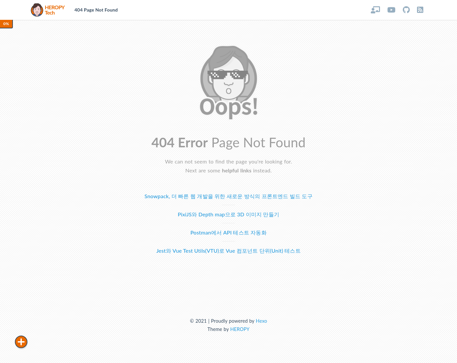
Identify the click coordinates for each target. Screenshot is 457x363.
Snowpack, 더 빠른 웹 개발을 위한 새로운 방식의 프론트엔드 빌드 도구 (228, 196)
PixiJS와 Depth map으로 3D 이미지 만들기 (228, 214)
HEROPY (239, 329)
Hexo (261, 321)
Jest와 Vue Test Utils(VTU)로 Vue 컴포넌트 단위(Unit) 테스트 (228, 250)
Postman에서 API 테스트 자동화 (228, 232)
